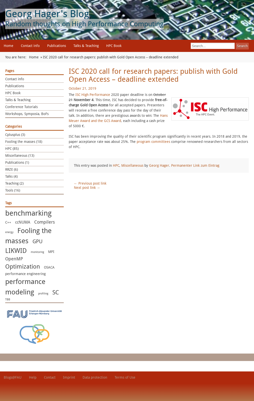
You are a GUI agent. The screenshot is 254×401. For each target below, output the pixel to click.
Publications (56, 46)
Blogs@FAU (13, 377)
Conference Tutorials (21, 107)
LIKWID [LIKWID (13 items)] (16, 250)
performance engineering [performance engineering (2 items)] (25, 274)
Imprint (69, 377)
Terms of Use (125, 377)
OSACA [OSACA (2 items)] (49, 267)
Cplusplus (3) (15, 135)
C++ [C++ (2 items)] (8, 222)
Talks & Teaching (86, 46)
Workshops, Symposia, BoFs (27, 114)
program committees (153, 142)
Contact (50, 377)
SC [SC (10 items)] (55, 292)
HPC (116, 165)
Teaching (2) (14, 183)
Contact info (30, 46)
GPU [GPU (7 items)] (37, 241)
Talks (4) (11, 176)
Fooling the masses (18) (23, 142)
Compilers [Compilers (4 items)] (44, 222)
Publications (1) (17, 162)
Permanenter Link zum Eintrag (195, 165)
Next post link (87, 188)
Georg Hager (159, 165)
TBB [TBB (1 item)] (7, 299)
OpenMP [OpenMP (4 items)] (14, 258)
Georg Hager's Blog (47, 13)
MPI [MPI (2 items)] (51, 252)
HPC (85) (12, 149)
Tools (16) (12, 190)
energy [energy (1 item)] (9, 232)
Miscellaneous (132, 165)
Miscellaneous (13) (19, 156)
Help (32, 377)
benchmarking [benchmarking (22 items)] (28, 213)
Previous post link (90, 183)
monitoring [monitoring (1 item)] (37, 252)
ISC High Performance (92, 95)
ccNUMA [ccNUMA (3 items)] (22, 222)
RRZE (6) (11, 169)
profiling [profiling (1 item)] (43, 293)
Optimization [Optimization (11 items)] (22, 266)
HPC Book (114, 46)
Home (8, 46)
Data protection (95, 377)
